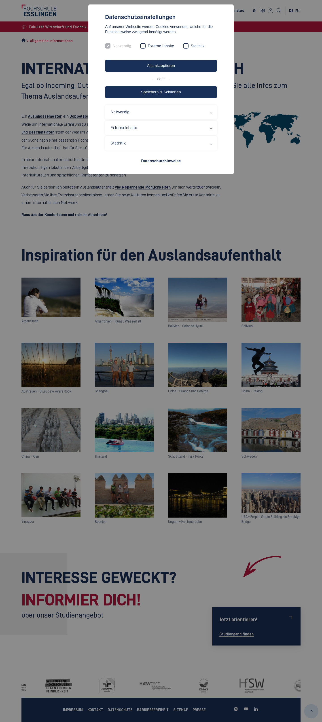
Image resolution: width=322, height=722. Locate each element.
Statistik (198, 46)
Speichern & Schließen (161, 92)
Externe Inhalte (161, 46)
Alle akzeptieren (161, 66)
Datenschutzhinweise (161, 161)
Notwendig (122, 46)
